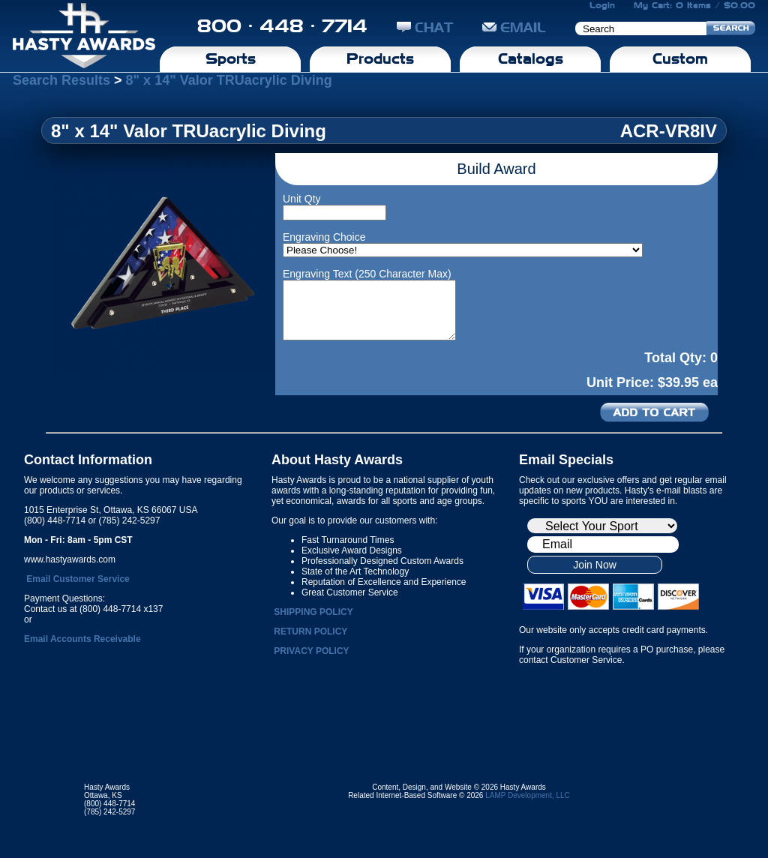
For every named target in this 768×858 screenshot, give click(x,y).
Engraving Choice (324, 237)
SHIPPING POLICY (313, 612)
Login (602, 5)
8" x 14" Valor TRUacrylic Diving (229, 80)
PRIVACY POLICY (311, 651)
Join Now (594, 565)
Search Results (61, 80)
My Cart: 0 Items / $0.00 (694, 5)
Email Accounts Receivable (82, 639)
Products (380, 59)
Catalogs (530, 59)
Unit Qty (302, 199)
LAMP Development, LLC (527, 795)
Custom (680, 59)
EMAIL (514, 27)
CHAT (425, 27)
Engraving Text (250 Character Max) (367, 274)
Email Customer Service (77, 579)
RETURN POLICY (310, 631)
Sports (231, 59)
